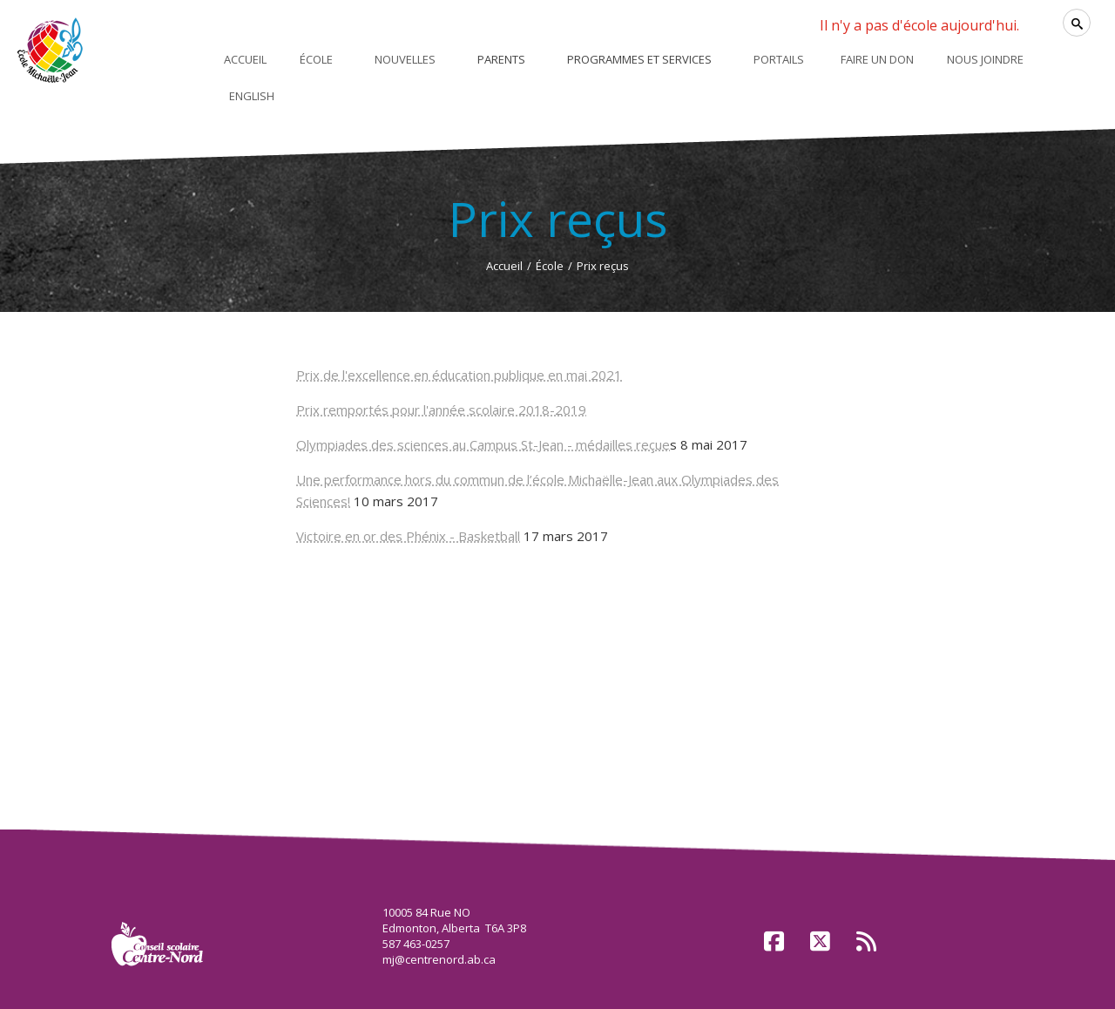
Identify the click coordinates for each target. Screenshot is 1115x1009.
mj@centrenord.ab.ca (439, 959)
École (550, 266)
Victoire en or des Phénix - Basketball (408, 536)
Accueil (504, 266)
